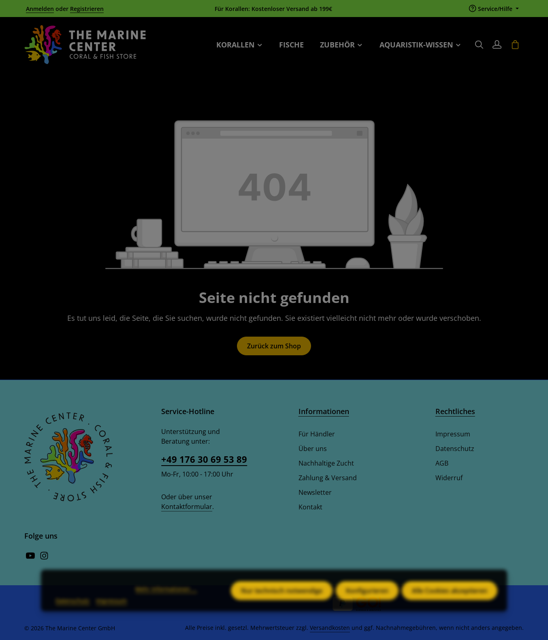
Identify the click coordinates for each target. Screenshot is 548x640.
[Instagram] (44, 557)
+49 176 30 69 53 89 (204, 459)
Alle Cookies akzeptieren (449, 601)
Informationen (324, 411)
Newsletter (315, 492)
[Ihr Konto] (497, 45)
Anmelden (40, 9)
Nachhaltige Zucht (326, 463)
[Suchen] (479, 45)
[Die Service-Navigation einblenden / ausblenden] (494, 9)
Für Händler (317, 434)
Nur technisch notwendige (281, 601)
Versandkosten (330, 627)
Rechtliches (455, 411)
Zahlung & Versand (328, 477)
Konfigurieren (367, 601)
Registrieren (87, 9)
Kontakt (310, 507)
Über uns (313, 448)
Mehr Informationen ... (166, 599)
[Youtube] (31, 557)
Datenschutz (454, 448)
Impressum (452, 434)
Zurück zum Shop (274, 345)
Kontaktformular (186, 506)
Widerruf (449, 477)
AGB (441, 463)
